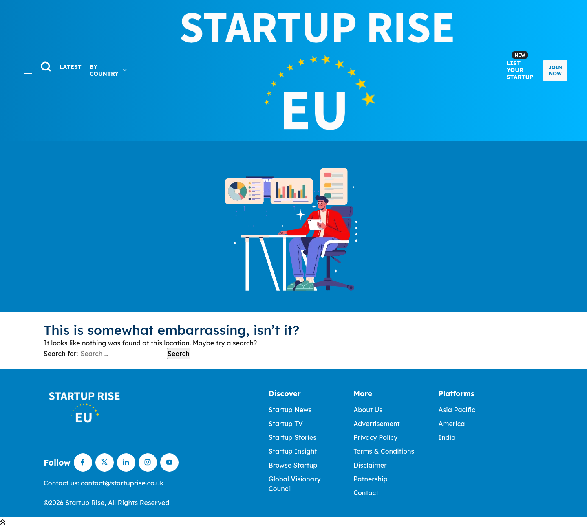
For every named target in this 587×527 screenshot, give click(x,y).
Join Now (555, 70)
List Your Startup (520, 66)
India (446, 437)
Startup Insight (293, 451)
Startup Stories (292, 437)
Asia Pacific (456, 410)
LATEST (71, 66)
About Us (367, 410)
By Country (109, 70)
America (451, 423)
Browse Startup (293, 465)
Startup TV (286, 423)
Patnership (370, 479)
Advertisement (376, 423)
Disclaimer (370, 465)
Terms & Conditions (383, 451)
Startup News (290, 410)
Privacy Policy (375, 437)
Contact (365, 493)
